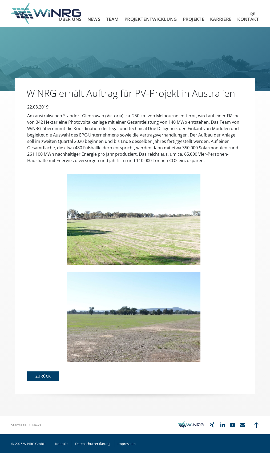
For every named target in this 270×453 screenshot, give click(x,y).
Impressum (127, 443)
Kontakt (248, 19)
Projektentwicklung (150, 19)
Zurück (43, 376)
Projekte (193, 19)
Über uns (70, 19)
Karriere (220, 19)
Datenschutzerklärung (92, 443)
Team (112, 19)
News (93, 19)
